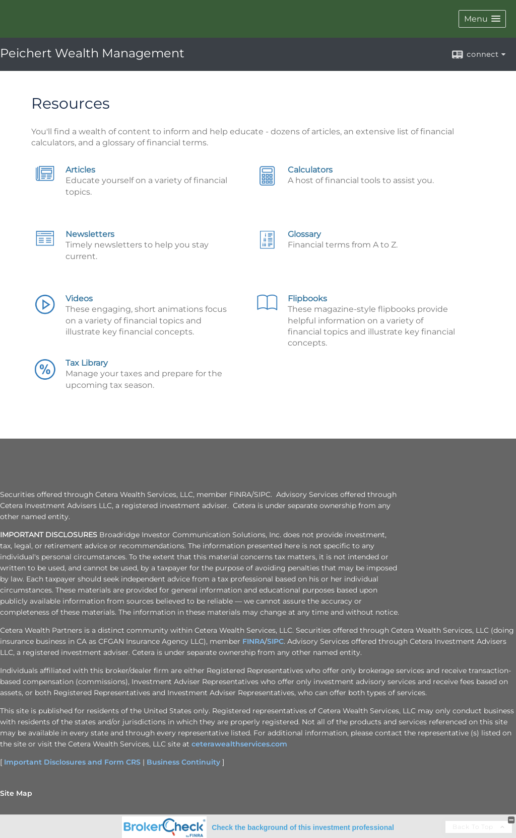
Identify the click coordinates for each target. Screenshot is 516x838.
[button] (482, 19)
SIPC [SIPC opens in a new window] (275, 641)
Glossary (304, 234)
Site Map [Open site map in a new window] (16, 793)
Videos (79, 298)
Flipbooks (307, 298)
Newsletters (90, 234)
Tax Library (87, 363)
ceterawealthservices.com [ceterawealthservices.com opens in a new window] (239, 743)
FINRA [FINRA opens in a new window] (253, 641)
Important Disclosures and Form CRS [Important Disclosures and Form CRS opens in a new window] (72, 762)
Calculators (310, 170)
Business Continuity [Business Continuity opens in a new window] (183, 762)
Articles (80, 170)
